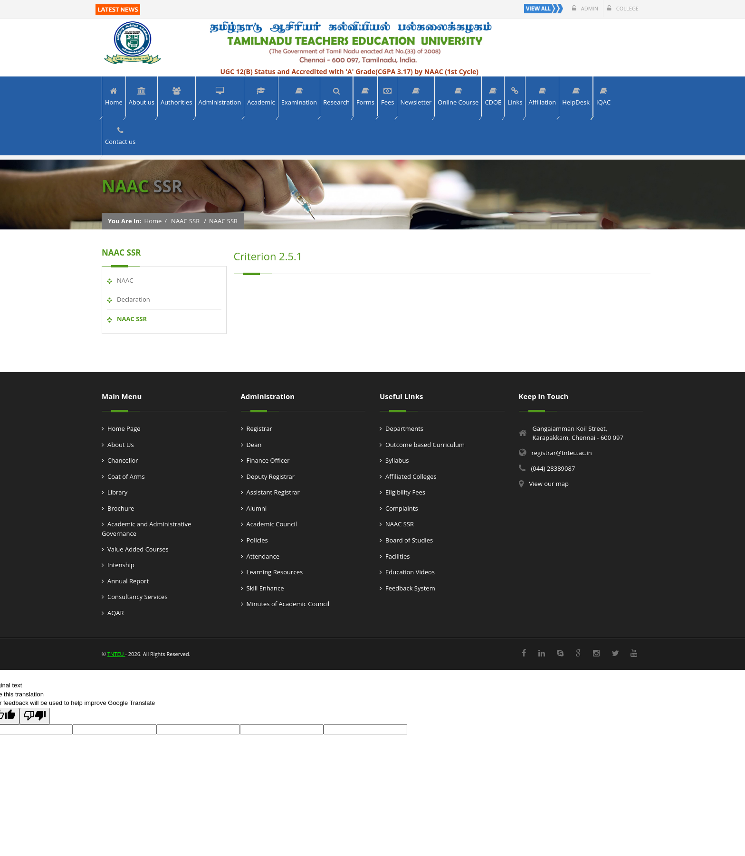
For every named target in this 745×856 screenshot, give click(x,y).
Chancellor (122, 460)
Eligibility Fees (405, 492)
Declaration (133, 299)
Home (153, 221)
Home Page (124, 428)
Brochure (120, 508)
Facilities (397, 556)
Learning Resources (275, 572)
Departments (404, 428)
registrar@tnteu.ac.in (562, 452)
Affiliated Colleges (411, 476)
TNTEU (116, 653)
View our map (549, 483)
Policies (257, 540)
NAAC (125, 280)
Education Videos (410, 572)
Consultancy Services (137, 596)
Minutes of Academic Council (288, 603)
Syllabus (397, 460)
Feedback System (410, 588)
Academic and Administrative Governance (146, 529)
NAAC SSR (185, 221)
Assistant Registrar (273, 492)
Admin (585, 8)
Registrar (259, 428)
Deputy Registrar (271, 476)
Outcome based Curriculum (425, 444)
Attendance (263, 556)
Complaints (401, 508)
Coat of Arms (126, 476)
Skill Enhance (265, 588)
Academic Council (272, 524)
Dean (254, 444)
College (623, 8)
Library (117, 492)
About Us (120, 444)
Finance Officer (268, 460)
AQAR (115, 613)
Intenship (120, 565)
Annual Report (128, 581)
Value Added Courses (138, 549)
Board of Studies (409, 540)
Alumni (257, 508)
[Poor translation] (34, 716)
